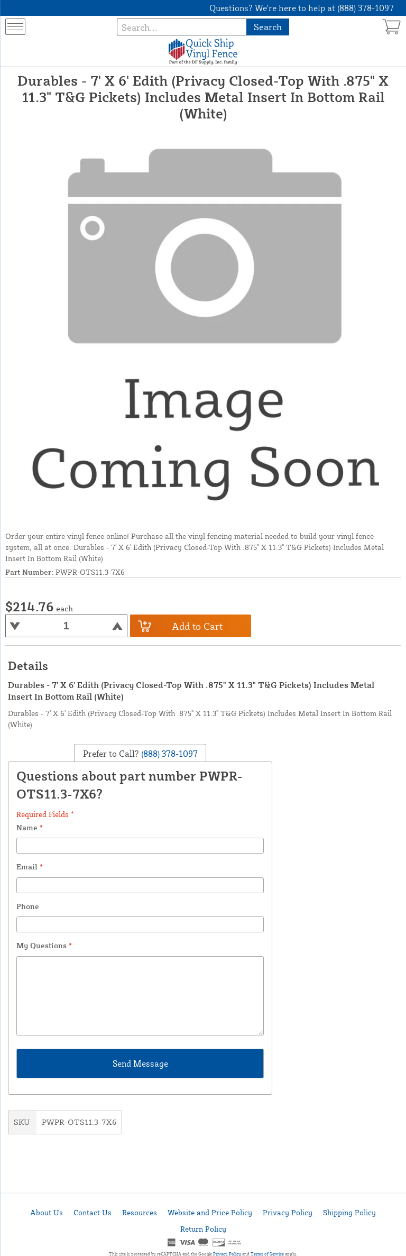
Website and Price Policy (210, 1212)
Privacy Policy (287, 1212)
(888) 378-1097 (168, 753)
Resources (139, 1212)
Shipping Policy (349, 1212)
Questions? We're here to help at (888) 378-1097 (301, 8)
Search (268, 26)
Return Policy (203, 1228)
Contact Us (92, 1212)
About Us (46, 1212)
